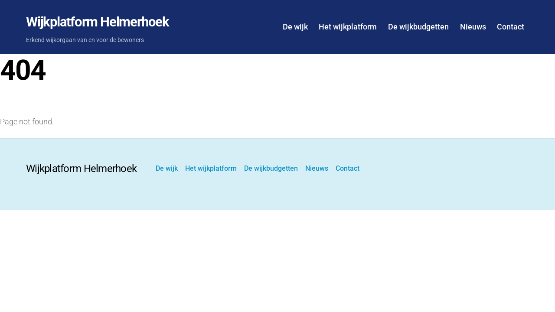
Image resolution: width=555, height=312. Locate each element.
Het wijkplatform (348, 26)
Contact (510, 26)
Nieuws (473, 26)
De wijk (295, 26)
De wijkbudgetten (418, 26)
